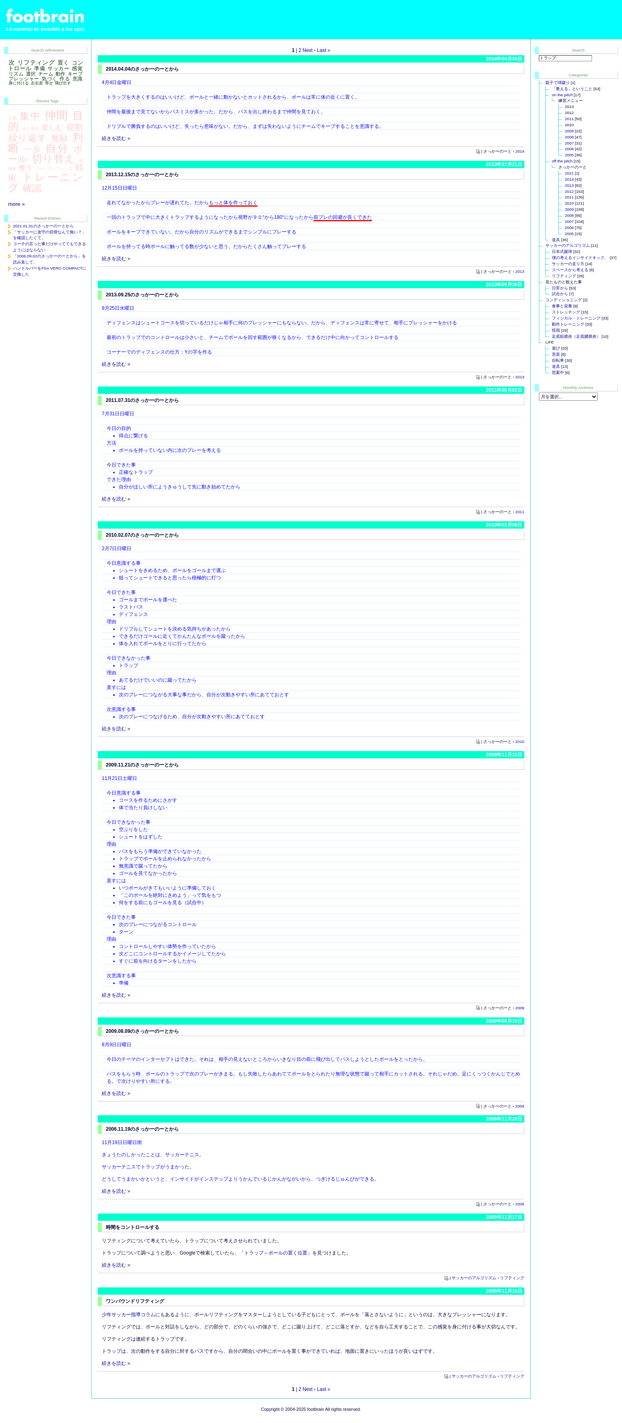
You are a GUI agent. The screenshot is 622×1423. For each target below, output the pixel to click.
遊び (556, 348)
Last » (323, 50)
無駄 (60, 138)
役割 (74, 127)
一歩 (32, 149)
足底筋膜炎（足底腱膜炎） (576, 336)
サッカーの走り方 (568, 263)
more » (16, 204)
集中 (30, 115)
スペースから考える (570, 270)
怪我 (556, 330)
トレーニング (45, 182)
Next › (308, 50)
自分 (57, 148)
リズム (16, 74)
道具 (556, 240)
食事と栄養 (562, 306)
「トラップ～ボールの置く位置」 (275, 1253)
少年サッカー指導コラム (128, 1314)
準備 (39, 68)
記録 (13, 118)
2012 (569, 191)
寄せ (49, 83)
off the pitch (562, 161)
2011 (519, 512)
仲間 (56, 115)
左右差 (37, 83)
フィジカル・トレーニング (576, 318)
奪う (26, 168)
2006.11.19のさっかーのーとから (142, 1129)
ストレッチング (566, 312)
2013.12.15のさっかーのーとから (142, 174)
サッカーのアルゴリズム (474, 1278)
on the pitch (562, 95)
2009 (519, 1008)
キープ (75, 74)
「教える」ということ (572, 88)
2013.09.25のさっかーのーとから (142, 295)
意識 (78, 79)
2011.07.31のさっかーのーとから (142, 400)
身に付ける (19, 83)
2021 (569, 173)
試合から (560, 294)
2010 (519, 741)
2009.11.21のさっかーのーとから (142, 765)
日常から (560, 288)
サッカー (58, 68)
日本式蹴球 (562, 251)
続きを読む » (116, 138)
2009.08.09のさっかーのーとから (142, 1031)
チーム (45, 74)
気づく (49, 79)
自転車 (558, 360)
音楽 (556, 354)
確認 (32, 188)
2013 (519, 271)
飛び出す (63, 83)
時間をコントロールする (132, 1227)
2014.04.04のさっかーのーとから (142, 69)
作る (65, 79)
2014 (519, 151)
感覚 (77, 68)
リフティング (512, 1278)
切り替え (53, 158)
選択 (31, 74)
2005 (569, 155)
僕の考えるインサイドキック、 (580, 257)
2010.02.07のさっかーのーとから (142, 535)
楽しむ (52, 127)
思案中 (558, 372)
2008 (569, 137)
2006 (519, 1204)
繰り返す (28, 138)
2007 (569, 143)
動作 (61, 74)
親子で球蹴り (557, 82)
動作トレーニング (568, 324)
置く (63, 62)
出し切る (31, 128)
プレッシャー (24, 79)
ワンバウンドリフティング (135, 1301)
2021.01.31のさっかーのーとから (43, 226)
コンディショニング (563, 300)
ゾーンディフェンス (54, 168)
